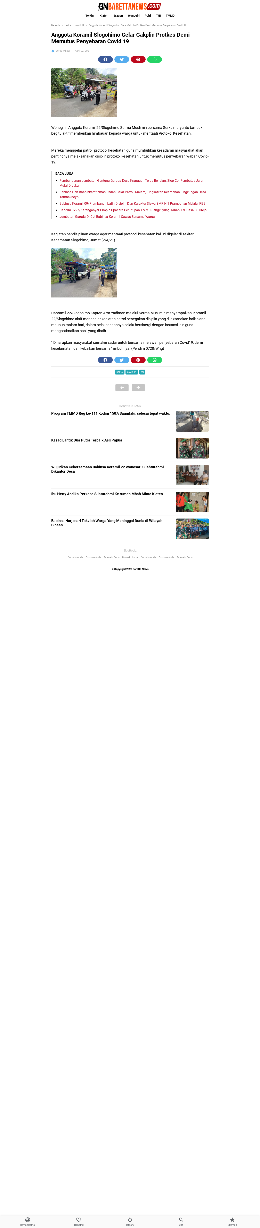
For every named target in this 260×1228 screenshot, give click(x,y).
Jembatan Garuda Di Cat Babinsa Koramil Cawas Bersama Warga (107, 217)
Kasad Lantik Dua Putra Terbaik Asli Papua (86, 440)
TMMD (170, 15)
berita (119, 372)
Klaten (104, 15)
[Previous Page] (122, 387)
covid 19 (132, 372)
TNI (158, 15)
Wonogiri (134, 15)
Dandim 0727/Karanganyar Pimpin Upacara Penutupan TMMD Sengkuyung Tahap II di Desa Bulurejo (132, 210)
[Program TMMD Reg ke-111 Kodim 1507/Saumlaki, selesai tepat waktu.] (192, 421)
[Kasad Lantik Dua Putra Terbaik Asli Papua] (192, 448)
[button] (105, 59)
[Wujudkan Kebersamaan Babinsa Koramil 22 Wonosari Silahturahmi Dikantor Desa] (192, 475)
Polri (148, 15)
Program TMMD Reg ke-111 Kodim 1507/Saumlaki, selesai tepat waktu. (110, 413)
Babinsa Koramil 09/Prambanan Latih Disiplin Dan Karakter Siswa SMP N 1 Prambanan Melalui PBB (132, 203)
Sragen (118, 15)
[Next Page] (138, 387)
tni (142, 372)
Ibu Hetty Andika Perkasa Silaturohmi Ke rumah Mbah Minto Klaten (107, 494)
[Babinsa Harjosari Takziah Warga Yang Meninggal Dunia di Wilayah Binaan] (192, 529)
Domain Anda (75, 557)
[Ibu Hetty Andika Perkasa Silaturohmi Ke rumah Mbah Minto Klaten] (192, 502)
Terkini (90, 15)
